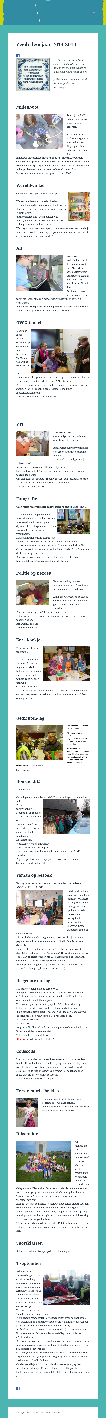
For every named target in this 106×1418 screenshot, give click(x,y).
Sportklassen (29, 1243)
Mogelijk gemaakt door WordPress (48, 1412)
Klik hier (21, 1078)
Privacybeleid (22, 1412)
